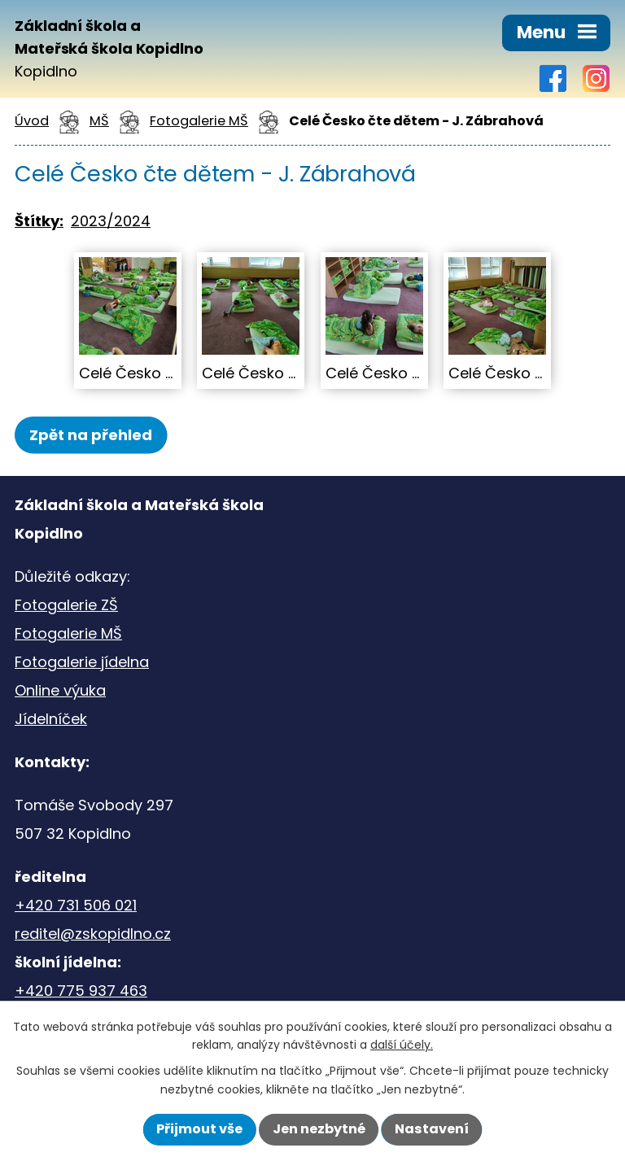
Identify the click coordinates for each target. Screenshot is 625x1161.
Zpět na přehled (90, 435)
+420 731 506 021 (76, 905)
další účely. (401, 1045)
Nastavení (432, 1129)
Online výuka (60, 690)
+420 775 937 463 (81, 990)
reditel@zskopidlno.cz (93, 933)
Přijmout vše (199, 1129)
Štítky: (39, 221)
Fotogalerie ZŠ (66, 605)
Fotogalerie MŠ (199, 120)
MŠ (99, 120)
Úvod (32, 120)
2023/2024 (111, 221)
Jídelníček (51, 719)
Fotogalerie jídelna (82, 662)
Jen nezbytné (319, 1129)
